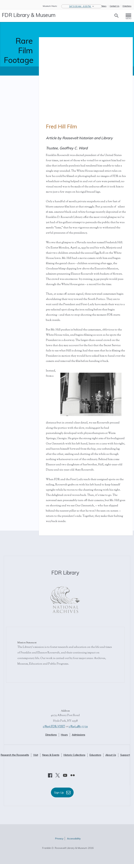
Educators (95, 755)
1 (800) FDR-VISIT (54, 727)
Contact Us (114, 6)
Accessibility (74, 838)
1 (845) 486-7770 (78, 727)
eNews (103, 6)
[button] (81, 6)
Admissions (78, 734)
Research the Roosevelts (15, 755)
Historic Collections (74, 755)
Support (125, 755)
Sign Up (62, 792)
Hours (64, 734)
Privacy (59, 838)
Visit (35, 755)
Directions (126, 6)
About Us (110, 755)
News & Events (50, 755)
